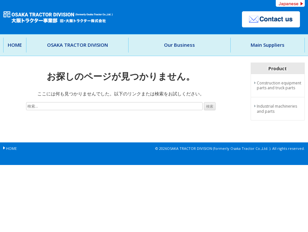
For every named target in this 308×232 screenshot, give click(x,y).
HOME (15, 45)
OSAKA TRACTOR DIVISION (77, 45)
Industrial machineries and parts (277, 108)
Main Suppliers (267, 45)
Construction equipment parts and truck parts (279, 85)
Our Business (179, 45)
